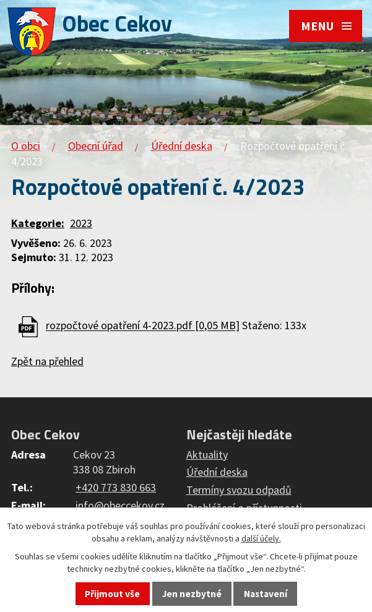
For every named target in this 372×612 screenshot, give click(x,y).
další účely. (261, 538)
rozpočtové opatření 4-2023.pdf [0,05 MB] (143, 326)
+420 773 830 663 (116, 487)
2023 (81, 223)
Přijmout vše (112, 594)
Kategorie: (37, 223)
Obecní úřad (95, 146)
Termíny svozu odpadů (239, 490)
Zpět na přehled (47, 361)
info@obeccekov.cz (120, 505)
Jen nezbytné (192, 594)
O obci (25, 146)
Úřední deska (181, 146)
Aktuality (207, 454)
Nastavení (265, 594)
